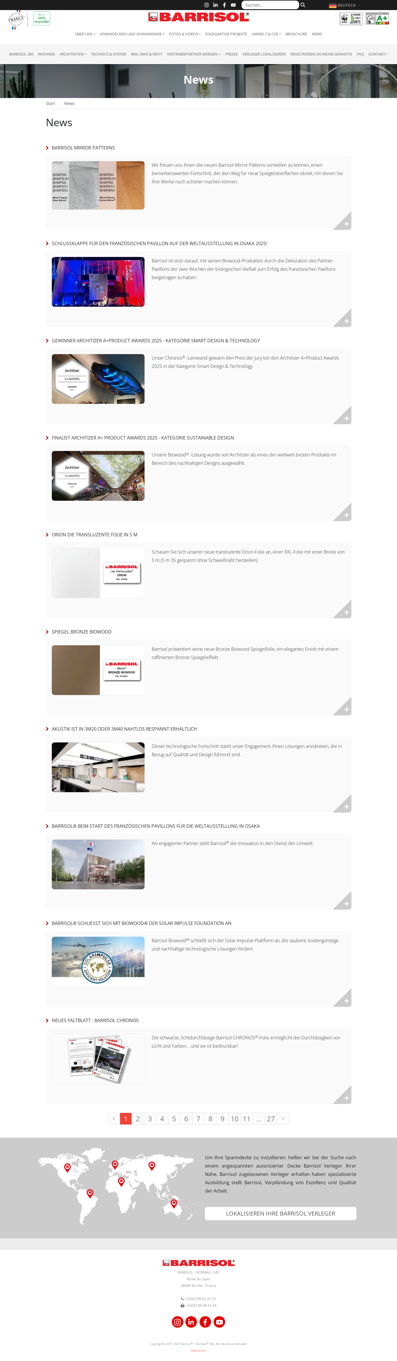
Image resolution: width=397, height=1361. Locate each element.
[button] (345, 5)
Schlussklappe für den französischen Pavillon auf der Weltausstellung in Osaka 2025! (159, 243)
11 (247, 1118)
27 (271, 1118)
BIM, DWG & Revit (146, 54)
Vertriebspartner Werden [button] (192, 54)
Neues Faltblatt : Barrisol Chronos (95, 1020)
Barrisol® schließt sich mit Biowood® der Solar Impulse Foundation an (141, 923)
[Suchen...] (270, 5)
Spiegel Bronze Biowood (82, 632)
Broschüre (296, 34)
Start (50, 103)
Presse (231, 54)
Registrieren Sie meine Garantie (321, 54)
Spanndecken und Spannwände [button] (131, 34)
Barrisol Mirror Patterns (83, 148)
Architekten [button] (72, 54)
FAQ (360, 54)
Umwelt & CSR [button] (265, 34)
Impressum (198, 1350)
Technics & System (108, 54)
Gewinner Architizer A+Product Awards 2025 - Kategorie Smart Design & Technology (156, 340)
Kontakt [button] (376, 54)
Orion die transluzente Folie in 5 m (94, 534)
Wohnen (46, 54)
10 (235, 1118)
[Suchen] (302, 5)
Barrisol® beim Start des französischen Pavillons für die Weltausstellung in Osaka (156, 826)
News (317, 34)
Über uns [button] (83, 34)
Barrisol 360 (21, 54)
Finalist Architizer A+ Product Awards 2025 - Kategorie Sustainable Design (143, 438)
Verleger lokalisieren (264, 54)
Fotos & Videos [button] (183, 34)
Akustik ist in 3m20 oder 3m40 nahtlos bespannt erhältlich (124, 729)
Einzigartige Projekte (226, 34)
